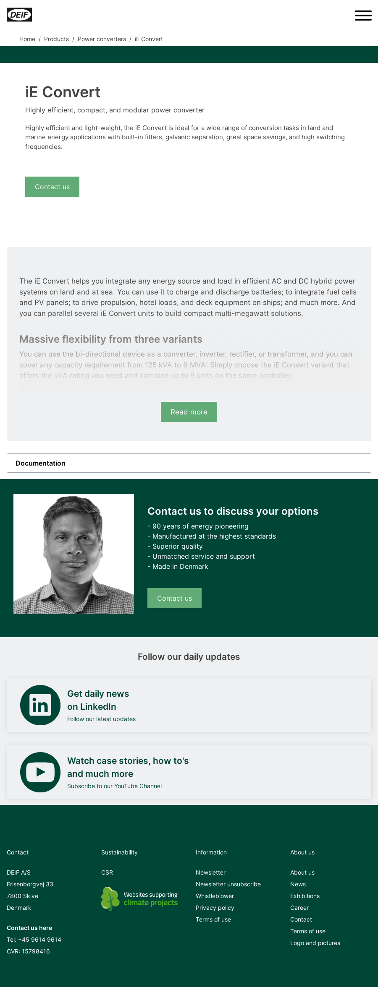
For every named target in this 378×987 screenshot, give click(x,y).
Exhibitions (305, 895)
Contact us (52, 186)
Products (56, 38)
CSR (107, 872)
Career (299, 907)
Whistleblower (215, 895)
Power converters (102, 38)
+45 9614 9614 (39, 939)
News (298, 884)
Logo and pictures (315, 942)
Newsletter (211, 872)
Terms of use (213, 919)
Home (27, 38)
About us (302, 872)
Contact (301, 919)
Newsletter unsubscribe (228, 884)
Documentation (41, 463)
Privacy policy (215, 907)
